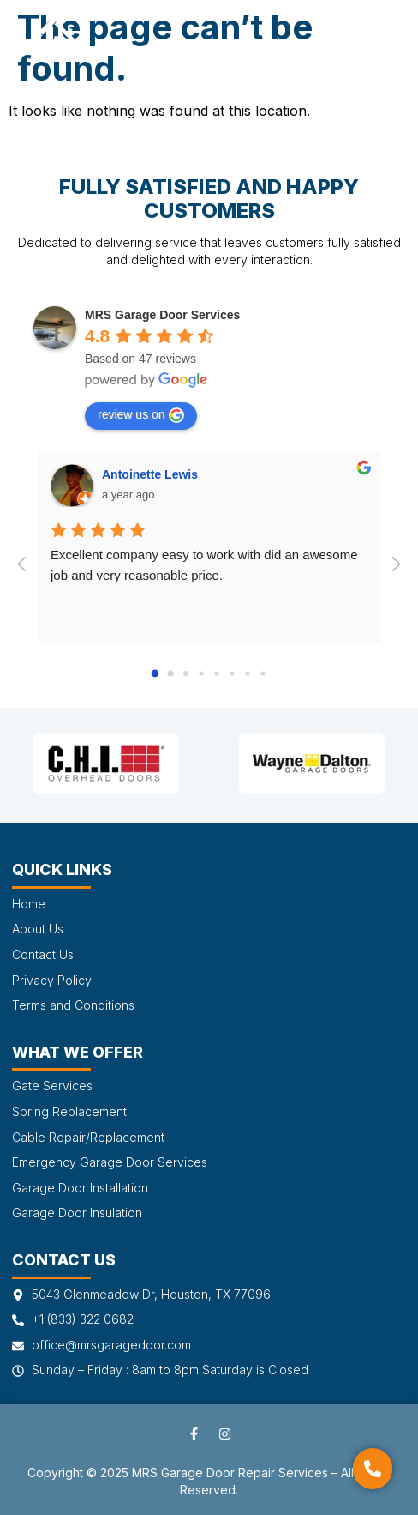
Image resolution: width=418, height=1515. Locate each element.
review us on (141, 415)
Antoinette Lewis (150, 474)
